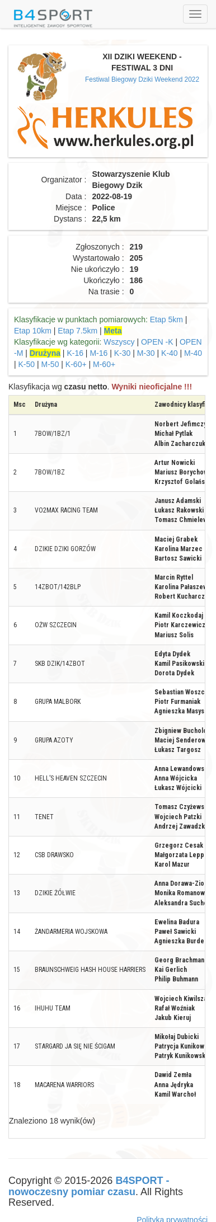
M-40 (193, 353)
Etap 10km (32, 330)
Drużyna (45, 353)
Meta (113, 330)
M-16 (98, 353)
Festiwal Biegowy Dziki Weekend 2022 (142, 79)
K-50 (26, 364)
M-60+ (104, 364)
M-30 (146, 353)
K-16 (75, 353)
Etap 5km (166, 319)
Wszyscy (119, 341)
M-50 (50, 364)
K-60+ (76, 364)
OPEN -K (157, 341)
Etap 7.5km (77, 330)
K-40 (169, 353)
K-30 (122, 353)
